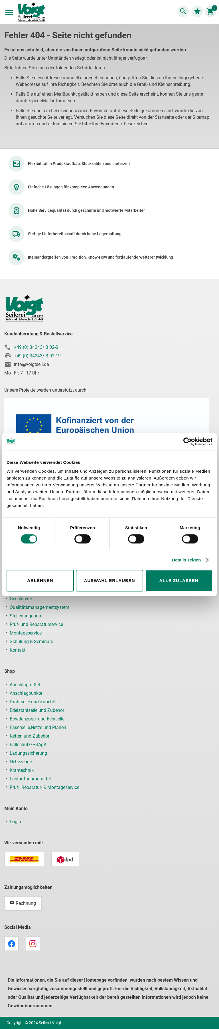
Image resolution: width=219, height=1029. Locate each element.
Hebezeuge (21, 761)
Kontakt (17, 650)
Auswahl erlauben (109, 580)
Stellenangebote (26, 616)
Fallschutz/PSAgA (28, 744)
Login (15, 821)
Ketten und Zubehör (29, 736)
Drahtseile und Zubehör (33, 701)
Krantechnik (22, 770)
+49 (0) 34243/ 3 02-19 (37, 356)
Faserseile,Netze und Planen (38, 727)
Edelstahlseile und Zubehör (37, 710)
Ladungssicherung (28, 753)
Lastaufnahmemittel (30, 779)
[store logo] (31, 12)
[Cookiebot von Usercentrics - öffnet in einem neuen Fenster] (187, 441)
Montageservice (26, 633)
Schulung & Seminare (31, 641)
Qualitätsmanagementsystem (39, 607)
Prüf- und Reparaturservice (36, 624)
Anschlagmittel (25, 684)
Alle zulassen (178, 580)
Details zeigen (186, 559)
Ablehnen (40, 580)
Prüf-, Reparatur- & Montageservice (44, 787)
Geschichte (21, 598)
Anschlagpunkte (26, 693)
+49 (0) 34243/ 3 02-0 (36, 347)
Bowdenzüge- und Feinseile (37, 719)
